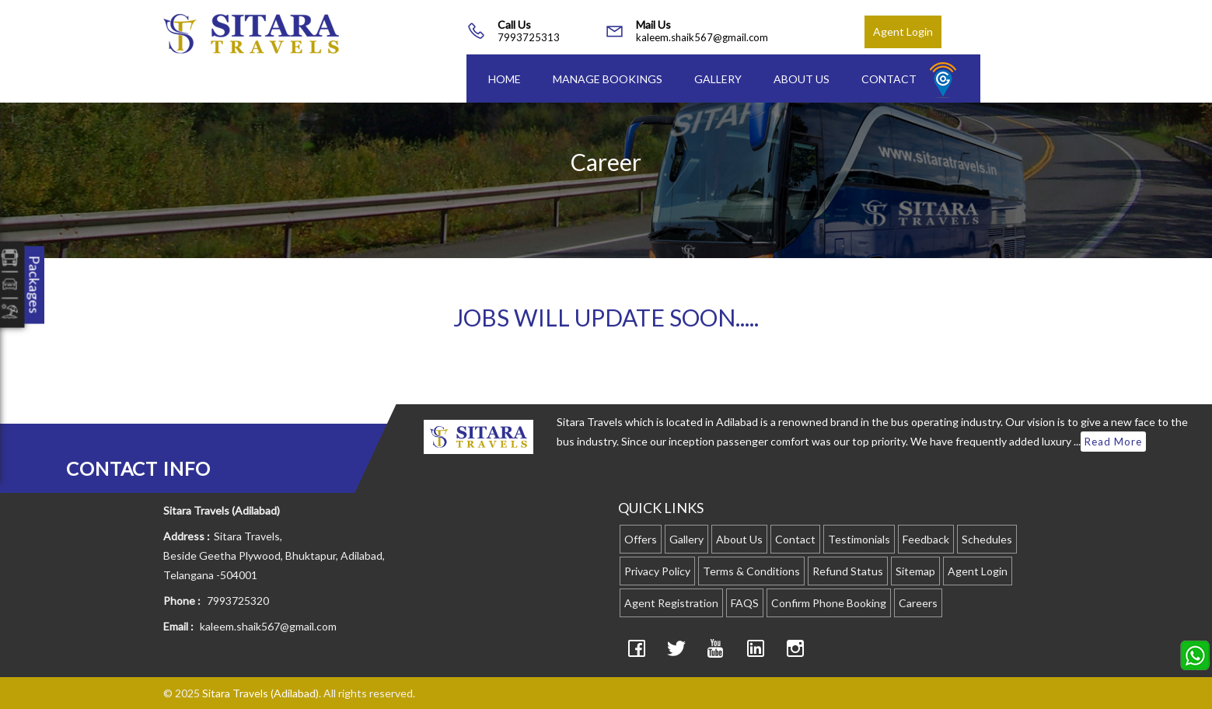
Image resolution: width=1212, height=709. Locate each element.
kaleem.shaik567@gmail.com (702, 37)
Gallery (718, 79)
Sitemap (915, 571)
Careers (918, 602)
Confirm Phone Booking (828, 602)
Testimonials (859, 539)
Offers (640, 539)
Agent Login (903, 31)
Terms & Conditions (751, 571)
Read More (1113, 441)
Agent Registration (671, 602)
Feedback (926, 539)
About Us (802, 79)
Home (504, 79)
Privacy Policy (657, 571)
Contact (889, 79)
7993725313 (529, 37)
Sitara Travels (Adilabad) (260, 693)
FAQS (745, 602)
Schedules (987, 539)
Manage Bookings (607, 79)
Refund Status (847, 571)
